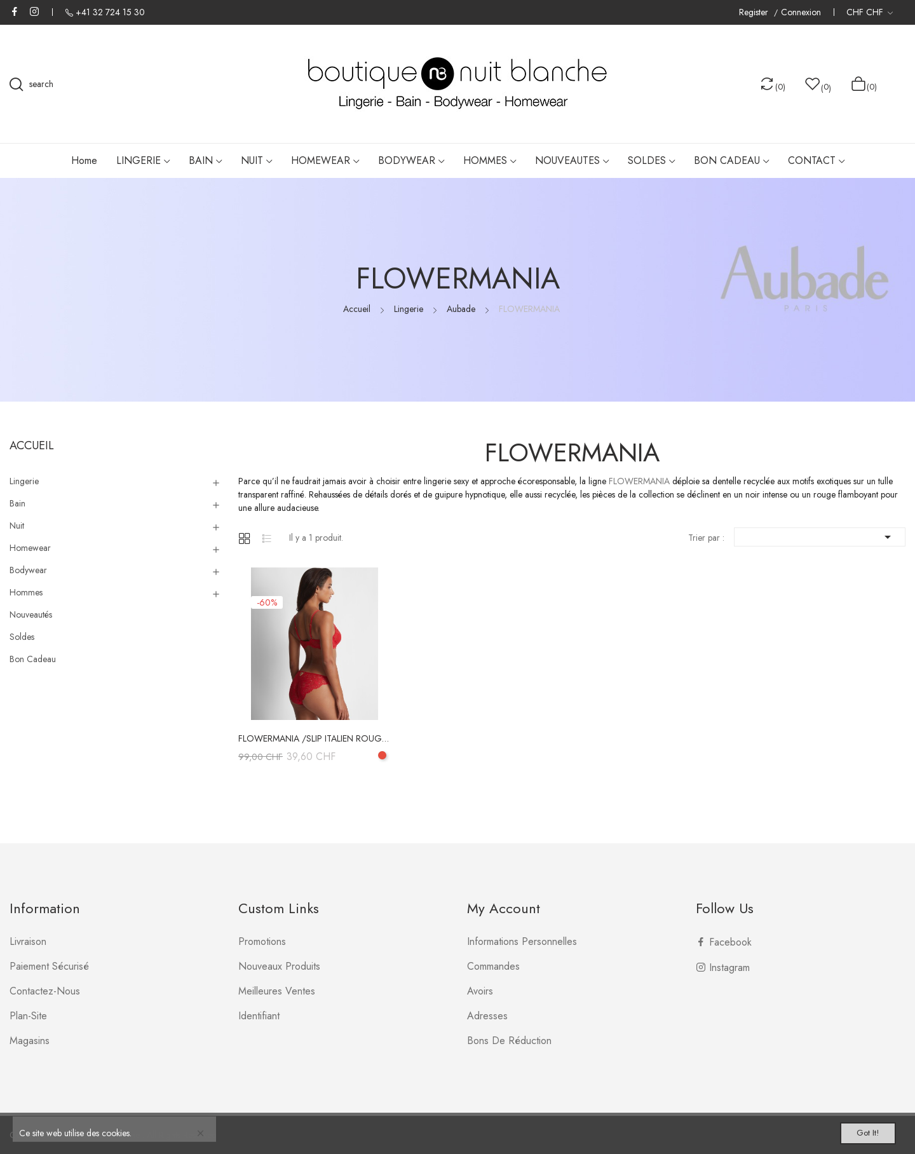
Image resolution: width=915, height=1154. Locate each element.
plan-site (28, 1015)
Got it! (855, 1130)
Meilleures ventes (276, 991)
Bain (17, 503)
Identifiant (259, 1015)
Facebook (15, 11)
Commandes (493, 966)
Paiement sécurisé (49, 966)
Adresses (487, 1015)
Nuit (17, 525)
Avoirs (480, 991)
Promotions (262, 941)
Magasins (30, 1040)
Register (755, 12)
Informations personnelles (522, 941)
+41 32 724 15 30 (110, 12)
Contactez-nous (45, 991)
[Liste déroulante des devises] (869, 12)
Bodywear (28, 570)
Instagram (34, 11)
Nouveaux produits (279, 966)
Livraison (28, 941)
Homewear (30, 547)
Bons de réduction (509, 1040)
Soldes (22, 636)
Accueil (32, 445)
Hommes (26, 592)
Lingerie (24, 481)
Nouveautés (31, 614)
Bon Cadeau (33, 659)
